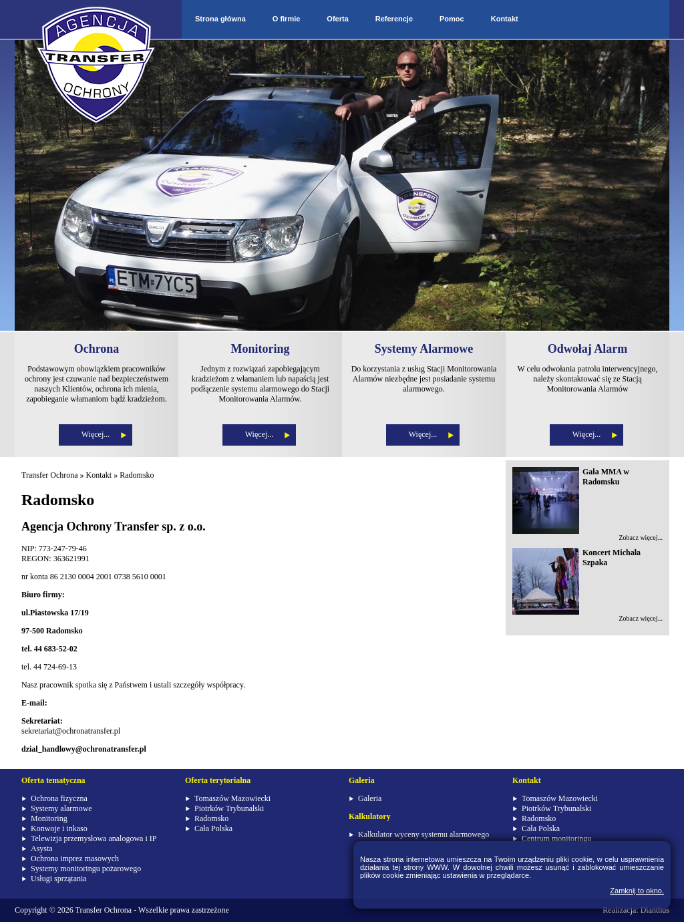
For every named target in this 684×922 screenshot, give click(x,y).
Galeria (369, 798)
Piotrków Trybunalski (229, 808)
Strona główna (220, 19)
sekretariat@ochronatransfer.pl (70, 731)
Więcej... (95, 434)
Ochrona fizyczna (59, 798)
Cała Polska (213, 828)
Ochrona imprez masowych (75, 858)
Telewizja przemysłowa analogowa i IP (93, 838)
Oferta (337, 19)
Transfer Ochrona (49, 475)
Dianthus (655, 910)
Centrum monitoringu (556, 838)
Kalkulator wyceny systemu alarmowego (423, 834)
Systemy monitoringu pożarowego (86, 868)
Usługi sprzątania (59, 878)
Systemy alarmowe (61, 808)
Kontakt (504, 19)
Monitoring (49, 818)
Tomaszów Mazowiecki (232, 798)
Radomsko (137, 475)
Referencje (394, 19)
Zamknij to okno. (637, 891)
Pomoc (452, 19)
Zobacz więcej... (641, 537)
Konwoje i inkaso (59, 828)
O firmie (287, 19)
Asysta (42, 848)
